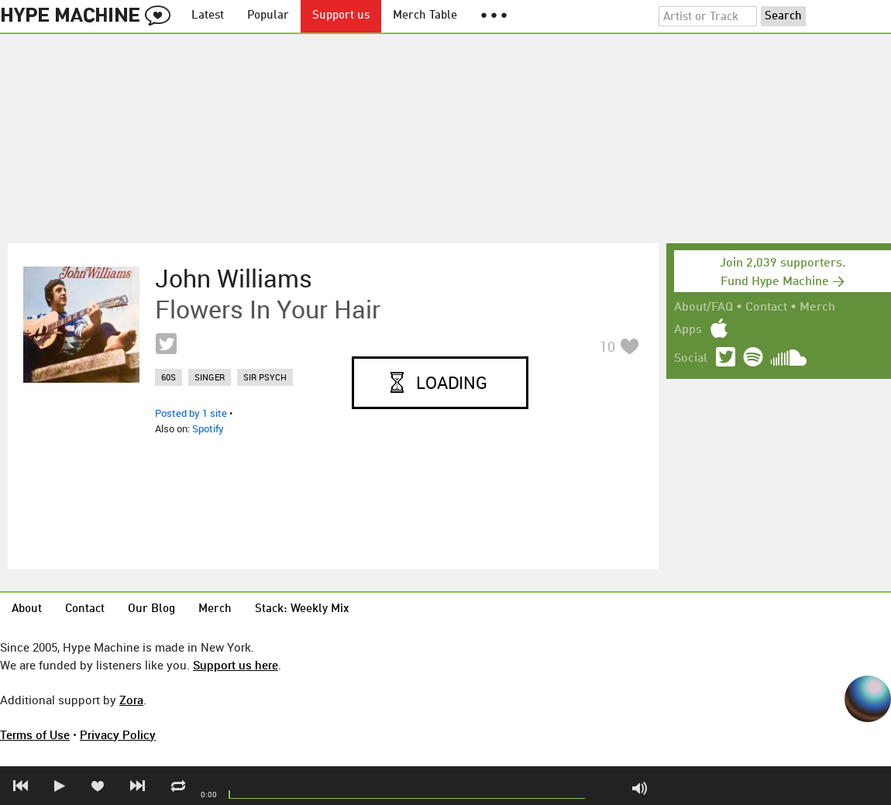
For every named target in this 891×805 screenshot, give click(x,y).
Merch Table (425, 16)
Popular (268, 16)
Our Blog (151, 609)
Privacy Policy (118, 734)
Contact (766, 307)
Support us (341, 16)
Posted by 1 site (191, 413)
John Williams (233, 278)
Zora (131, 699)
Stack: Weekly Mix (302, 609)
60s (168, 377)
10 (607, 346)
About (27, 609)
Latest (207, 16)
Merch (817, 307)
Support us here (235, 665)
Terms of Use (35, 734)
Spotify (208, 428)
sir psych (265, 377)
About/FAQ (703, 307)
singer (209, 377)
